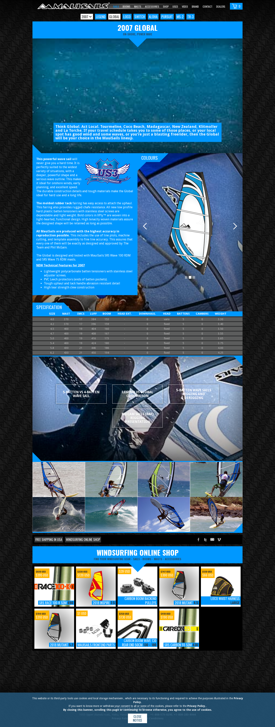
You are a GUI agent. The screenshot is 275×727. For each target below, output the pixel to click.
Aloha (153, 16)
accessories (173, 559)
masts (158, 559)
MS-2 (180, 16)
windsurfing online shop (138, 552)
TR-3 (190, 16)
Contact (207, 6)
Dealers (220, 6)
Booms (126, 6)
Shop (166, 6)
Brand (195, 6)
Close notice (137, 718)
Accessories (152, 6)
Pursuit (167, 16)
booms (146, 559)
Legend (100, 16)
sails (136, 559)
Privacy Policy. (196, 705)
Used (175, 6)
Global (114, 16)
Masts (137, 6)
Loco (127, 16)
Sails (116, 6)
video (185, 6)
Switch (139, 16)
